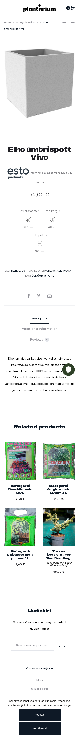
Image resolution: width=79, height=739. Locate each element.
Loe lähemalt (39, 728)
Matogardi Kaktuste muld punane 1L (20, 554)
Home (7, 22)
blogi (39, 680)
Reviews (39, 339)
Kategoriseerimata (27, 22)
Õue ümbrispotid (43, 275)
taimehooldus (39, 688)
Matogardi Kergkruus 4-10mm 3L (59, 489)
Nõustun (39, 714)
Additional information (40, 329)
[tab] (39, 318)
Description (39, 318)
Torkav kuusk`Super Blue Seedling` (58, 554)
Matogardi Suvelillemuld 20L (20, 489)
